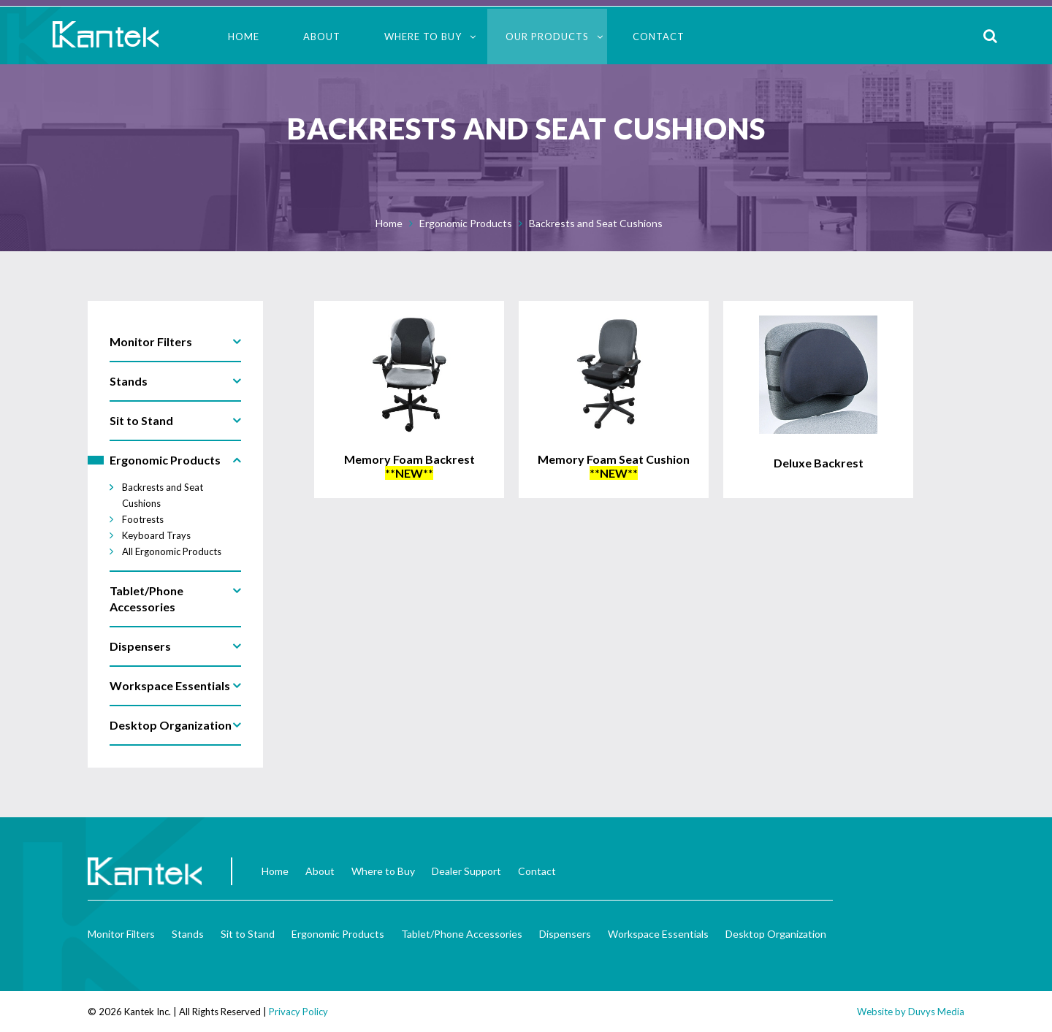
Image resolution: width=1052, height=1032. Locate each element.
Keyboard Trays (156, 535)
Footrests (143, 519)
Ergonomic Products (465, 223)
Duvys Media (936, 1011)
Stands (188, 934)
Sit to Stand (248, 934)
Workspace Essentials (658, 934)
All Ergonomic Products (171, 551)
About (321, 36)
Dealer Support (466, 871)
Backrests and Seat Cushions (596, 223)
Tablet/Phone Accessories (461, 934)
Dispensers (565, 934)
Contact (659, 36)
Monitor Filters (121, 934)
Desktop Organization (775, 934)
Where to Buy (423, 36)
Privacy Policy (298, 1011)
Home (243, 36)
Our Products (547, 36)
